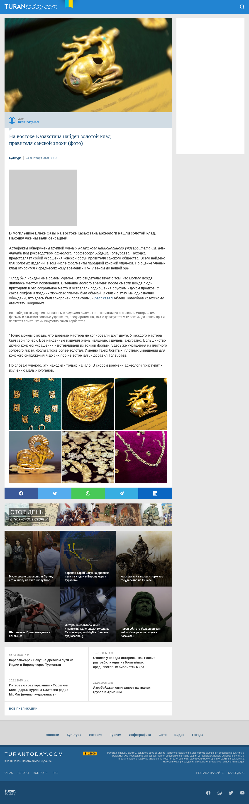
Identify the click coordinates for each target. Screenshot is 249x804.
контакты (41, 772)
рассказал (104, 298)
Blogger (239, 761)
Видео (179, 735)
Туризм (115, 735)
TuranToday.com (32, 6)
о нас (9, 772)
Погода (197, 735)
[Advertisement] (43, 198)
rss (55, 772)
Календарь (236, 772)
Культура (74, 735)
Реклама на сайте (210, 772)
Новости (52, 735)
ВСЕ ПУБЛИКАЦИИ (23, 708)
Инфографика (140, 735)
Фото (162, 735)
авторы (23, 772)
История (95, 735)
